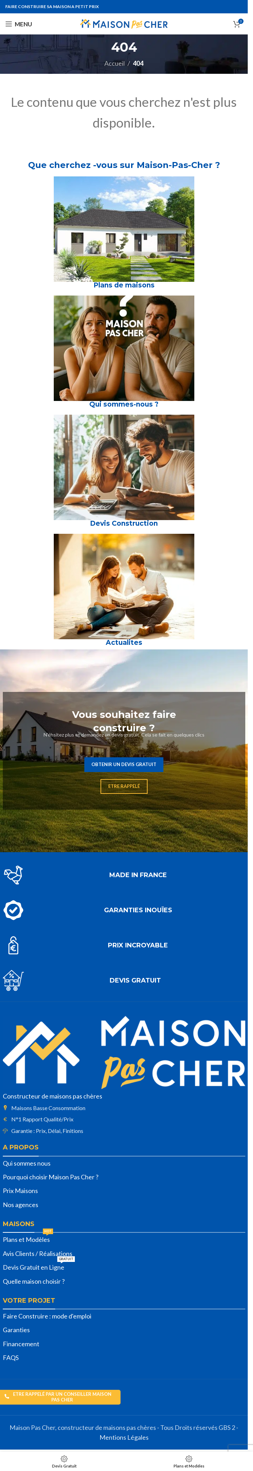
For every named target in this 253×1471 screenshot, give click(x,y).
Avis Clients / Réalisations (37, 1253)
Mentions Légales (124, 1437)
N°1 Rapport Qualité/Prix (42, 1119)
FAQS (11, 1357)
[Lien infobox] (124, 875)
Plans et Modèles (28, 1238)
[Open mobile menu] (18, 24)
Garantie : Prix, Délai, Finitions (47, 1130)
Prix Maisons (20, 1190)
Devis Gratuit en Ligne (39, 1266)
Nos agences (20, 1204)
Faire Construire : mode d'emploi (47, 1316)
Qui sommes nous (27, 1163)
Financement (21, 1344)
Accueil (114, 63)
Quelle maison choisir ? (34, 1281)
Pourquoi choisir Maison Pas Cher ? (50, 1177)
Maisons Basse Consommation (48, 1107)
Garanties (16, 1330)
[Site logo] (124, 23)
